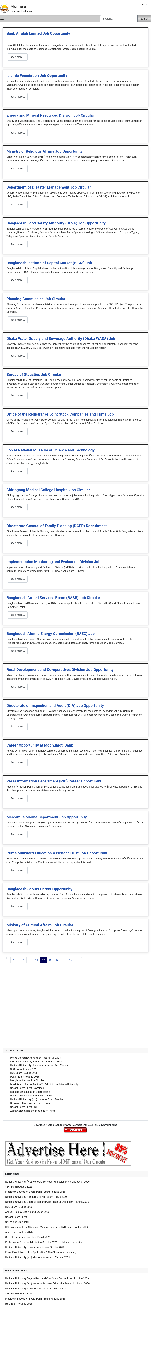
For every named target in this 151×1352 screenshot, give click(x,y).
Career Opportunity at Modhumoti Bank (39, 745)
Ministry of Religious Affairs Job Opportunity (44, 151)
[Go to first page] (5, 958)
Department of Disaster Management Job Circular (48, 187)
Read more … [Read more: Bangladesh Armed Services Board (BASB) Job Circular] (17, 614)
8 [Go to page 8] (18, 960)
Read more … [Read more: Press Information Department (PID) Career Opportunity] (17, 798)
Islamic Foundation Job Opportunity (36, 75)
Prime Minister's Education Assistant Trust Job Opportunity (56, 853)
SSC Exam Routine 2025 (23, 1069)
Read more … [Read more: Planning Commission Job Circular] (17, 319)
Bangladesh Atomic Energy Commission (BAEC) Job (50, 633)
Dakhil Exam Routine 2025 (25, 1076)
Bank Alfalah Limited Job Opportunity (38, 33)
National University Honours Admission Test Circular (39, 1065)
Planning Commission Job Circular (35, 299)
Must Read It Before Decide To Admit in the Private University (44, 1084)
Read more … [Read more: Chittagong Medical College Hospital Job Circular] (17, 507)
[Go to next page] (76, 958)
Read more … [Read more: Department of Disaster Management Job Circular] (17, 204)
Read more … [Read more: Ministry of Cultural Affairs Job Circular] (17, 942)
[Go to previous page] (8, 958)
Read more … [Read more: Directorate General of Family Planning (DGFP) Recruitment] (17, 542)
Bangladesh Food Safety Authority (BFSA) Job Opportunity (56, 223)
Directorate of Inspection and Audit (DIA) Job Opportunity (55, 705)
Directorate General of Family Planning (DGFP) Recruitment (56, 526)
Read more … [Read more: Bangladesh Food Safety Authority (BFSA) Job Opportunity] (17, 244)
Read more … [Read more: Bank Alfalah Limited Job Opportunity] (17, 56)
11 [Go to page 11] (36, 960)
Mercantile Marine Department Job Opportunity (46, 817)
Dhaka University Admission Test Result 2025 (35, 1057)
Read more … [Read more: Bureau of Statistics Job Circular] (17, 395)
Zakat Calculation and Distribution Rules (32, 1110)
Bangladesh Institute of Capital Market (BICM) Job (49, 263)
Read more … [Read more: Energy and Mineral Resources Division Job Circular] (17, 132)
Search (144, 18)
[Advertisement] (75, 1008)
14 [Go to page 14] (57, 960)
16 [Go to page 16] (70, 960)
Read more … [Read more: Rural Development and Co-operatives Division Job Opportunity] (17, 686)
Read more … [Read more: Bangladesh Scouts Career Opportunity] (17, 906)
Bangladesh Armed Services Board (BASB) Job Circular (53, 598)
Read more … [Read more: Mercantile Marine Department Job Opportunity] (17, 834)
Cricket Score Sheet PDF (23, 1106)
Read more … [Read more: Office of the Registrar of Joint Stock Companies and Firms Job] (17, 431)
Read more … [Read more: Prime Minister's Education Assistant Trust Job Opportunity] (17, 870)
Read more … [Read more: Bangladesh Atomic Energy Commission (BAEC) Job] (17, 650)
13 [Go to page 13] (50, 960)
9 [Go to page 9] (24, 960)
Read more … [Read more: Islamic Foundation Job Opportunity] (17, 96)
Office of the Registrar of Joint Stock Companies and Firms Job (60, 414)
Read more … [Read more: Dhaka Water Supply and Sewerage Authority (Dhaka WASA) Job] (17, 355)
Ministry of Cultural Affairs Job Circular (39, 925)
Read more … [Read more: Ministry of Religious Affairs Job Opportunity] (17, 168)
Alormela (18, 6)
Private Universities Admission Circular (32, 1095)
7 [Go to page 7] (13, 960)
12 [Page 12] (43, 960)
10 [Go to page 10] (29, 960)
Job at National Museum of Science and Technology (50, 450)
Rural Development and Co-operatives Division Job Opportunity (60, 669)
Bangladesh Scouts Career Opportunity (39, 889)
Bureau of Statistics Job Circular (33, 374)
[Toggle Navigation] (2, 19)
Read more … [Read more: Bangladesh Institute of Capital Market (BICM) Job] (17, 280)
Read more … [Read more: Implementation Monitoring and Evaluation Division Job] (17, 578)
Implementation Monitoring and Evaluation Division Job (53, 562)
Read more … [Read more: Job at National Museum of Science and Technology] (17, 471)
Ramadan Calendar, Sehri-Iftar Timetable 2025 (36, 1061)
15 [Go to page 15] (63, 960)
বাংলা (145, 4)
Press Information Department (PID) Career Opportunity (53, 781)
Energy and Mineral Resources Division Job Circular (50, 115)
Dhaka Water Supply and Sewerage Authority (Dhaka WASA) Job (60, 338)
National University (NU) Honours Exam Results (36, 1099)
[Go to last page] (80, 958)
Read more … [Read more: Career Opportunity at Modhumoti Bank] (17, 762)
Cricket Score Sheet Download (27, 1088)
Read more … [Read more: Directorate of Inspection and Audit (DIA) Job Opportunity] (17, 726)
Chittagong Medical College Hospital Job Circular (48, 490)
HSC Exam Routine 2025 (23, 1072)
